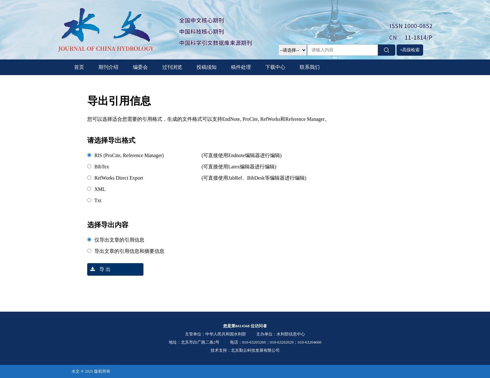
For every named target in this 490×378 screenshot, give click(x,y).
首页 (79, 67)
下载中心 (275, 67)
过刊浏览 (172, 67)
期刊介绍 (108, 67)
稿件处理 (241, 67)
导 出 (99, 269)
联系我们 (310, 67)
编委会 (140, 67)
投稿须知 (207, 67)
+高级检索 (410, 50)
